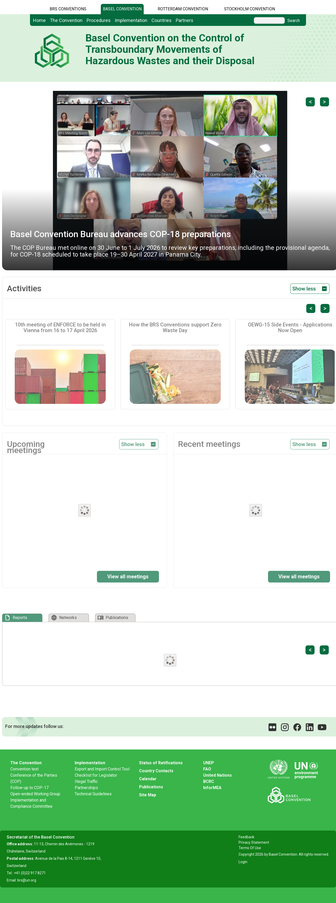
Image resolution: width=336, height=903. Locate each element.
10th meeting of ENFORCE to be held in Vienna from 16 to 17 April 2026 (60, 327)
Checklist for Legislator (96, 775)
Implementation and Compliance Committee (31, 803)
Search (293, 21)
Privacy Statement (254, 842)
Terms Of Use (250, 848)
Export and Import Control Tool (102, 769)
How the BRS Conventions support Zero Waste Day (175, 327)
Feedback (246, 837)
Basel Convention (122, 8)
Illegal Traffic (86, 781)
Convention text (24, 769)
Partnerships (86, 787)
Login (243, 862)
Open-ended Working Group (35, 793)
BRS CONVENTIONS (68, 8)
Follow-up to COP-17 (29, 787)
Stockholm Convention (249, 8)
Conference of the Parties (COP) (33, 778)
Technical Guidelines (93, 793)
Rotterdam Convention (183, 8)
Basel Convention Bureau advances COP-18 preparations (120, 234)
